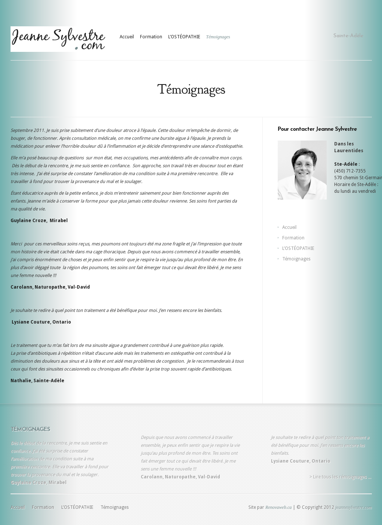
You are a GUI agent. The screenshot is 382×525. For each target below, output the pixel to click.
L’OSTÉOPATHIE (184, 36)
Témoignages (218, 36)
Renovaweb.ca (278, 507)
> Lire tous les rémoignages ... (340, 477)
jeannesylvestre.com (353, 507)
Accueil (127, 36)
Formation (151, 36)
